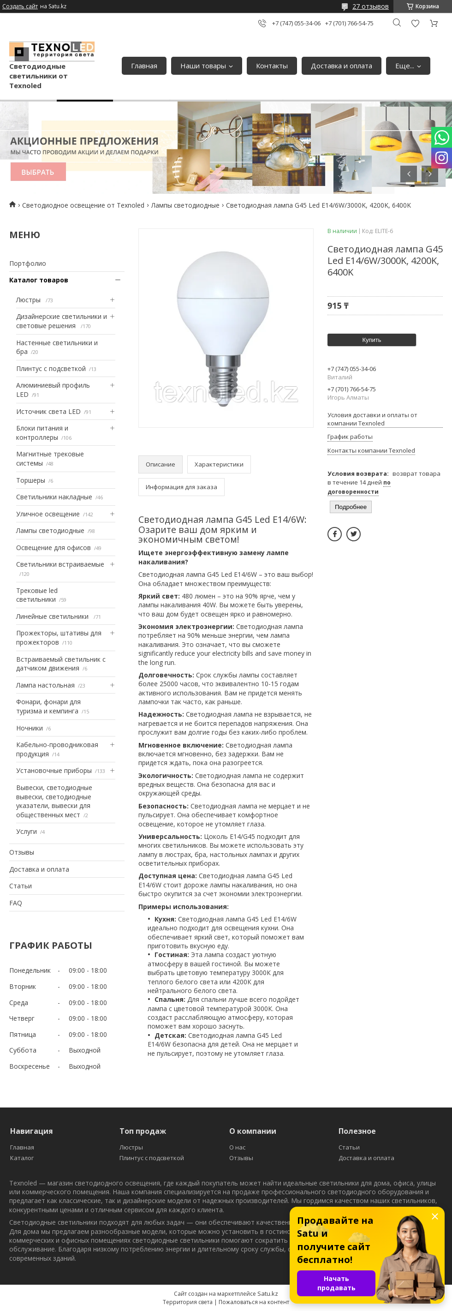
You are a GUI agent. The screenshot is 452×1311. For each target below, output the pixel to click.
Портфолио (27, 263)
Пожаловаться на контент (254, 1302)
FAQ (15, 902)
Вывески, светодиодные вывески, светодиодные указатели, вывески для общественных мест (54, 801)
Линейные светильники (53, 616)
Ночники (29, 728)
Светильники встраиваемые (60, 564)
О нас (237, 1147)
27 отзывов (370, 6)
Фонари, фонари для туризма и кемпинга (48, 706)
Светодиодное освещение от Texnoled (83, 205)
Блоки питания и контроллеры (42, 433)
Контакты (272, 65)
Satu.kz (267, 1293)
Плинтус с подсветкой (51, 368)
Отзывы (21, 852)
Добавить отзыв (415, 23)
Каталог (22, 1158)
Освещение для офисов (53, 547)
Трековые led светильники (37, 595)
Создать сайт (20, 6)
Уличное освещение (48, 513)
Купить (371, 339)
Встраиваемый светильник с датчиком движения (61, 664)
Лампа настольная (45, 685)
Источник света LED (48, 411)
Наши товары (203, 65)
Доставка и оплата (341, 65)
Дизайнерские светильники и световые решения (61, 321)
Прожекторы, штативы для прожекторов (58, 638)
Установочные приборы (54, 770)
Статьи (20, 885)
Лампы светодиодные (185, 205)
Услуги (26, 831)
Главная (144, 65)
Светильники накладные (54, 496)
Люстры (29, 299)
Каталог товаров (38, 279)
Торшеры (30, 480)
